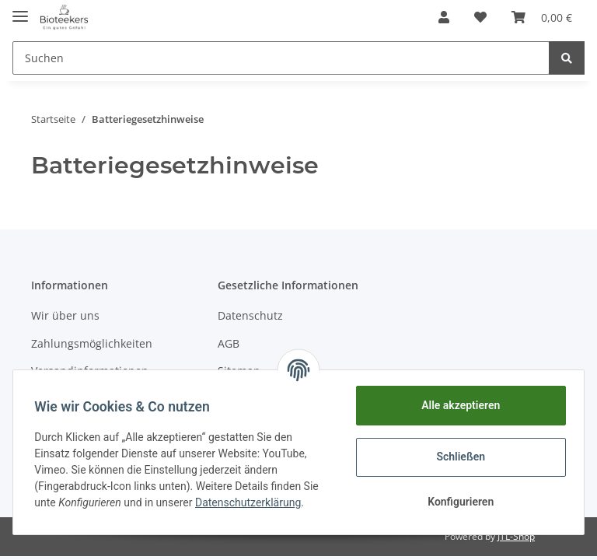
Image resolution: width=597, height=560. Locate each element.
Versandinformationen (89, 370)
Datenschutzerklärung (252, 502)
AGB (228, 343)
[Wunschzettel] (480, 17)
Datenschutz (250, 315)
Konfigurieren (457, 501)
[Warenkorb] (542, 17)
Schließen (457, 456)
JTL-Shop (516, 536)
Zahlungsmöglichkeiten (91, 343)
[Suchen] (281, 58)
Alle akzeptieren (456, 405)
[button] (444, 17)
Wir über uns (65, 315)
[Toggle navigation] (20, 9)
